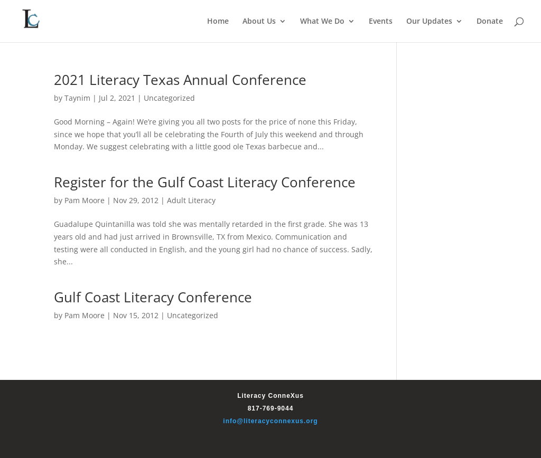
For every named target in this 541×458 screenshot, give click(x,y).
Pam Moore (84, 200)
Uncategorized (169, 98)
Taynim (77, 98)
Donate (490, 21)
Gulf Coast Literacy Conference (153, 297)
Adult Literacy (191, 200)
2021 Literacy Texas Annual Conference (180, 79)
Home (218, 21)
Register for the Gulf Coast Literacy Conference (205, 182)
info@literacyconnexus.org (270, 421)
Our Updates (429, 21)
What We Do (322, 21)
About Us (259, 21)
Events (381, 21)
